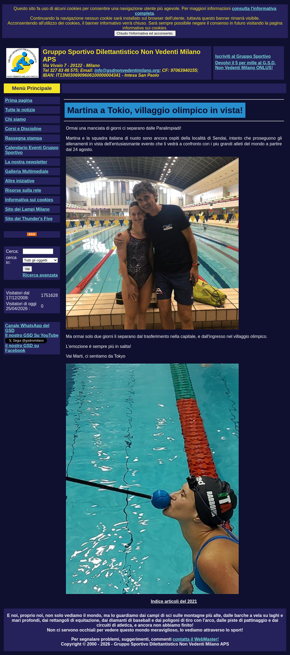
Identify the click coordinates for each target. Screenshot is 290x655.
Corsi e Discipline (23, 128)
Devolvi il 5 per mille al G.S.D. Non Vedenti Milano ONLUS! (245, 65)
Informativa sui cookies (29, 199)
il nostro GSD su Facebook (22, 348)
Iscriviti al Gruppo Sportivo (243, 56)
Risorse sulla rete (23, 190)
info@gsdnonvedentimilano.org (127, 70)
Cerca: (12, 251)
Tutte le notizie (20, 110)
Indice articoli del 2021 (174, 601)
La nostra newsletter (26, 162)
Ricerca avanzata (40, 275)
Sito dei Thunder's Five (28, 218)
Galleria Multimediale (26, 171)
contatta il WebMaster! (196, 639)
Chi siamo (15, 119)
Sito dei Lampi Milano (27, 209)
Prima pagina (18, 100)
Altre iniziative (19, 181)
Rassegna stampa (23, 138)
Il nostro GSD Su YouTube (31, 335)
